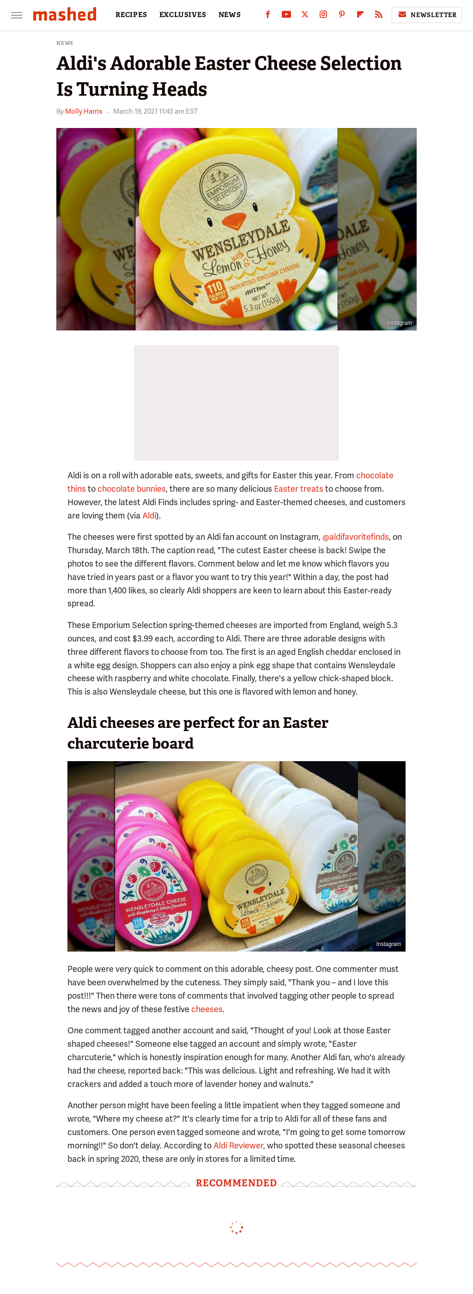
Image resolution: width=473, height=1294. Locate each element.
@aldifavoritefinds (355, 536)
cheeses (207, 1009)
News (64, 43)
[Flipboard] (360, 16)
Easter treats (298, 488)
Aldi (149, 515)
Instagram (400, 323)
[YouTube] (286, 16)
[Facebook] (267, 16)
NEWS (229, 14)
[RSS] (378, 16)
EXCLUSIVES (182, 14)
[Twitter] (304, 16)
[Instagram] (323, 16)
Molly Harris (83, 111)
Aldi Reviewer (238, 1145)
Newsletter (427, 15)
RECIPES (131, 14)
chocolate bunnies (131, 488)
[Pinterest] (341, 16)
